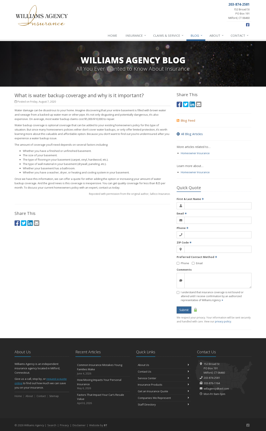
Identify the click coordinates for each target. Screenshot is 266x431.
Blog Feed (186, 120)
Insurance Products (163, 384)
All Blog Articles (190, 134)
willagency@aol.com (216, 388)
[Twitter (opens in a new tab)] (23, 223)
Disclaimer (79, 425)
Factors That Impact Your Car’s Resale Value (102, 399)
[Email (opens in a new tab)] (36, 223)
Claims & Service (168, 35)
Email (182, 213)
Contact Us (163, 371)
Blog (197, 35)
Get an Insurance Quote (163, 391)
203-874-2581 (212, 378)
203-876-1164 (212, 383)
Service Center (163, 378)
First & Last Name (190, 199)
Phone (182, 228)
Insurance (136, 35)
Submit (184, 310)
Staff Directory (163, 404)
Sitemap (54, 396)
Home (112, 35)
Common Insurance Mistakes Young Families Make (102, 369)
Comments (184, 269)
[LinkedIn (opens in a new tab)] (30, 223)
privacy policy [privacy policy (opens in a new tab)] (223, 321)
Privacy (64, 425)
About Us (163, 365)
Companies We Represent (163, 398)
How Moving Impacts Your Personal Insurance (102, 384)
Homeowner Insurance (195, 153)
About (216, 35)
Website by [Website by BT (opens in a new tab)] (98, 425)
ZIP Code (184, 242)
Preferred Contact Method (197, 257)
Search (51, 425)
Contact (240, 35)
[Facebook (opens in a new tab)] (247, 24)
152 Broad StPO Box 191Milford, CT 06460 (214, 368)
